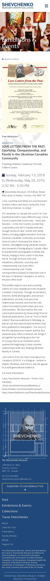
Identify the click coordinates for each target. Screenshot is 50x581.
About (5, 523)
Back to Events (10, 59)
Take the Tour (9, 527)
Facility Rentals (9, 535)
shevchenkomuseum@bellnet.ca (16, 479)
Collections (10, 511)
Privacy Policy (30, 579)
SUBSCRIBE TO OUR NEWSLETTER (25, 488)
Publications (8, 531)
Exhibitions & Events (16, 505)
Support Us (7, 544)
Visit (5, 500)
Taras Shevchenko (15, 517)
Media (5, 540)
